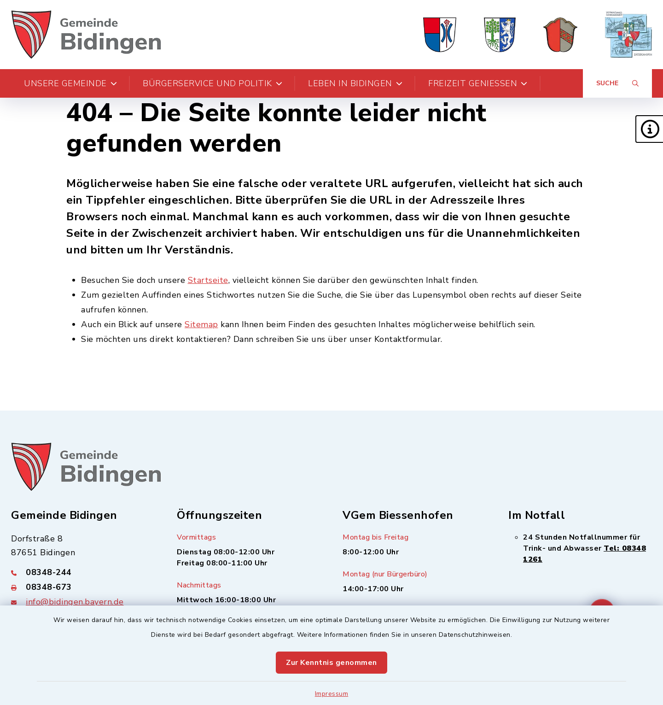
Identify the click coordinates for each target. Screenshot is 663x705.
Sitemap (201, 324)
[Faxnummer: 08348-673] (83, 587)
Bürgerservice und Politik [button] (212, 83)
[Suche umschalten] (617, 83)
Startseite (208, 280)
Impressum (332, 693)
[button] (649, 129)
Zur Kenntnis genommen (331, 663)
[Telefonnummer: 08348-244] (83, 572)
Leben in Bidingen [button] (355, 83)
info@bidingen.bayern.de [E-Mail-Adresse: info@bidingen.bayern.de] (75, 601)
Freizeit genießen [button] (478, 83)
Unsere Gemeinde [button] (70, 83)
